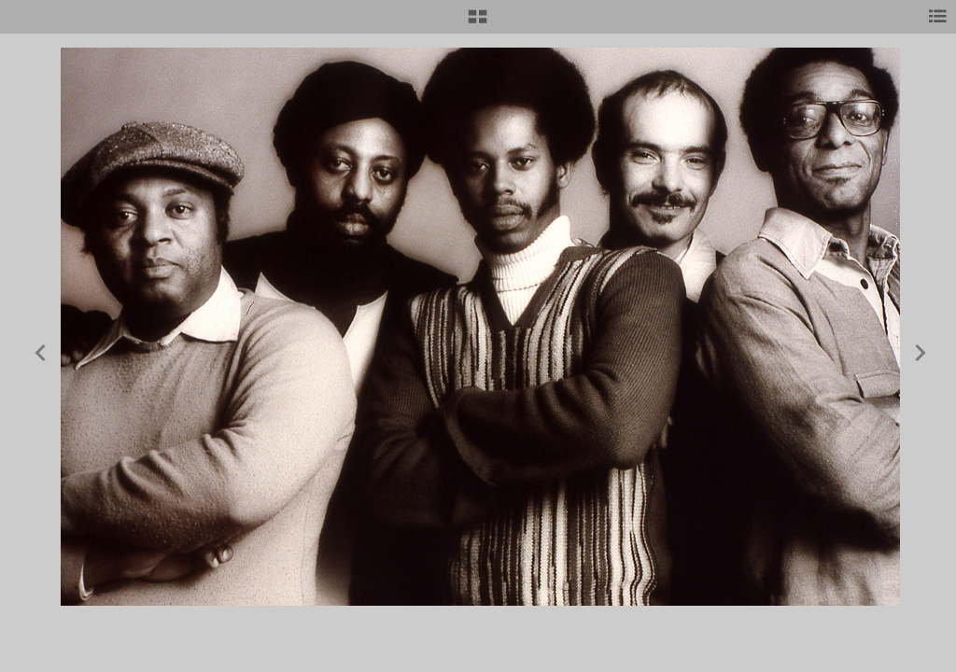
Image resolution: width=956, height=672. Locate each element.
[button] (477, 23)
